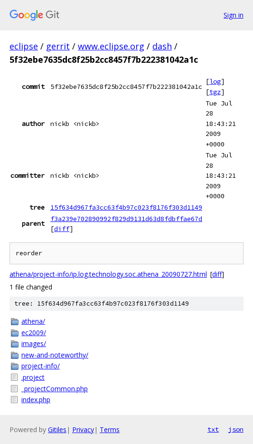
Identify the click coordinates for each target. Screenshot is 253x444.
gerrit (58, 46)
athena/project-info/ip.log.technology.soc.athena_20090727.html (108, 274)
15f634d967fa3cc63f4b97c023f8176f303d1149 (126, 207)
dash (162, 46)
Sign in (234, 14)
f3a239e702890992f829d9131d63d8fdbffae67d (126, 218)
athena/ (33, 321)
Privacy (83, 429)
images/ (33, 343)
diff (61, 228)
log (215, 81)
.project (33, 377)
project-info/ (40, 365)
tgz (215, 91)
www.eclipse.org (111, 46)
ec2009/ (33, 332)
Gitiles (57, 429)
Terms (110, 429)
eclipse (23, 46)
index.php (35, 399)
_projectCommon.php (54, 388)
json (236, 429)
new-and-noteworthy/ (54, 354)
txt (213, 429)
